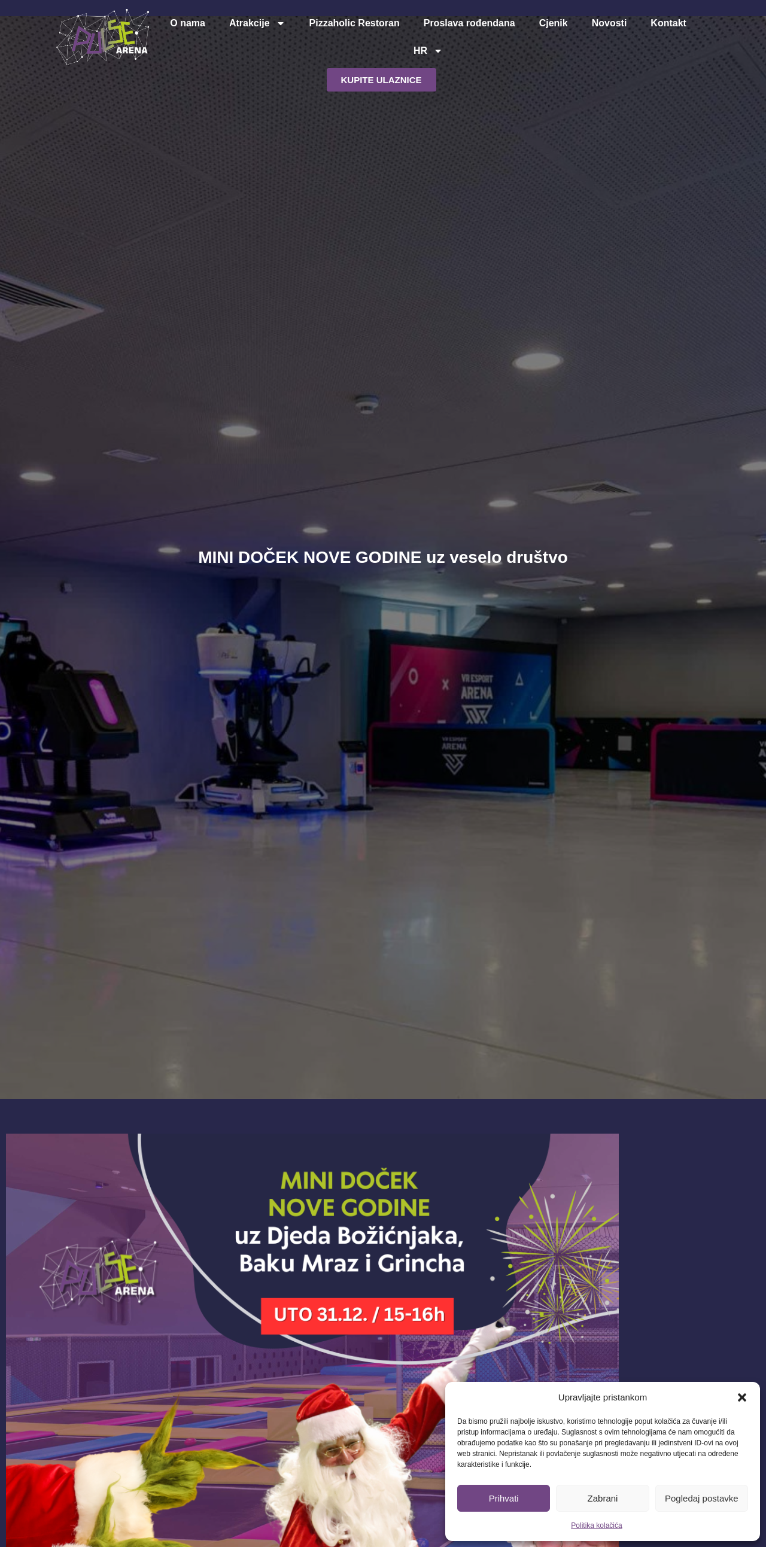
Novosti (609, 23)
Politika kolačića (596, 1525)
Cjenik (553, 23)
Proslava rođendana (469, 23)
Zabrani (603, 1498)
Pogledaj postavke (701, 1498)
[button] (742, 1397)
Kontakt (668, 23)
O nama (187, 23)
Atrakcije (257, 23)
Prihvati (504, 1498)
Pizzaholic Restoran (354, 23)
